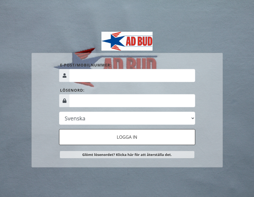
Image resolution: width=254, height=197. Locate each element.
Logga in (127, 137)
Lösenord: (72, 90)
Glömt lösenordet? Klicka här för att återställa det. (127, 154)
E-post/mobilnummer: (86, 65)
